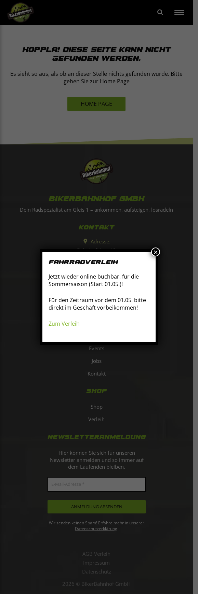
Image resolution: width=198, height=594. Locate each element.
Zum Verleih (64, 323)
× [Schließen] (155, 252)
